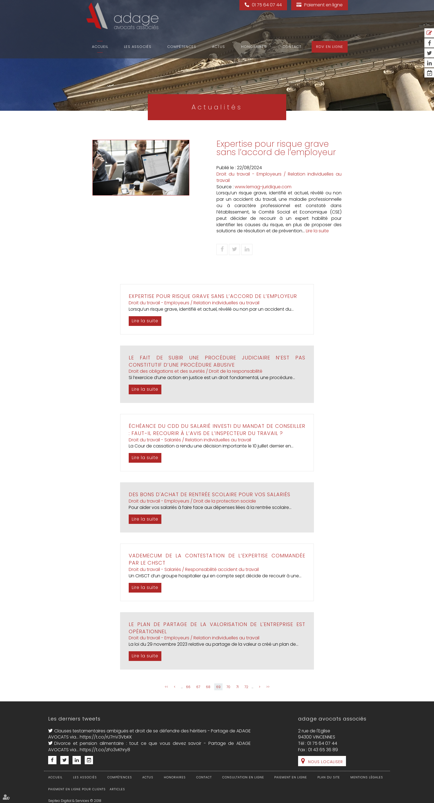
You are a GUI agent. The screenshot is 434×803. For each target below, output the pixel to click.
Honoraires (254, 46)
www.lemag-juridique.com (263, 187)
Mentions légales (366, 777)
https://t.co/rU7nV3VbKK (106, 737)
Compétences (181, 46)
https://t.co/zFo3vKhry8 (105, 750)
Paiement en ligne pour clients (77, 789)
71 (237, 686)
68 (208, 686)
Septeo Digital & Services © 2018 (74, 800)
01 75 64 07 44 (267, 5)
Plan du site (328, 777)
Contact (291, 46)
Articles (117, 789)
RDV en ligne (329, 46)
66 (188, 686)
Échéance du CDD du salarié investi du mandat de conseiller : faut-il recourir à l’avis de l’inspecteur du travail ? (217, 430)
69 (218, 686)
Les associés (137, 46)
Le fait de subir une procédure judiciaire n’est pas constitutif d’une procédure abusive (217, 361)
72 (246, 686)
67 (198, 686)
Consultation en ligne (243, 777)
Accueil (100, 46)
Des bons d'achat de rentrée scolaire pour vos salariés (209, 494)
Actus (218, 46)
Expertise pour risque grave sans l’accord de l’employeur (213, 296)
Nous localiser (325, 762)
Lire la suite (317, 231)
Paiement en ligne (323, 5)
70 (228, 686)
